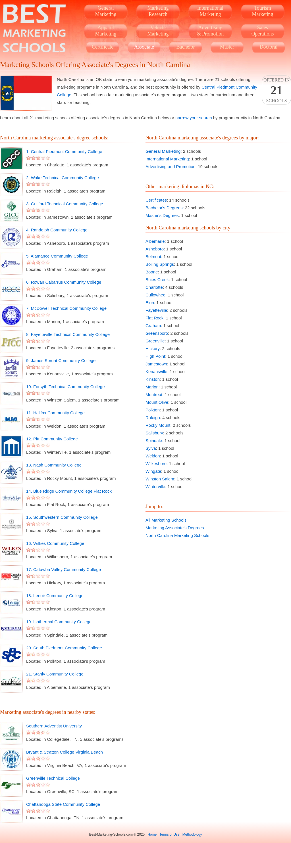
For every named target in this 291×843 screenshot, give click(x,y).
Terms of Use (169, 834)
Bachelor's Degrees (164, 207)
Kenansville (156, 371)
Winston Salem (160, 478)
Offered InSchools (276, 90)
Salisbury (154, 432)
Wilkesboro (156, 463)
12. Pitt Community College (52, 438)
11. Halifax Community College (55, 412)
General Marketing (163, 151)
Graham (153, 325)
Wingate (153, 471)
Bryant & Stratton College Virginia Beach (64, 752)
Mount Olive (157, 402)
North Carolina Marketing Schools (177, 535)
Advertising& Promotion (210, 31)
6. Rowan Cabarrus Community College (63, 282)
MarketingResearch (158, 11)
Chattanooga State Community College (63, 804)
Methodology (192, 834)
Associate (144, 47)
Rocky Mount (158, 425)
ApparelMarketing (106, 31)
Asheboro (155, 248)
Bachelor (185, 47)
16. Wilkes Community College (55, 543)
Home (152, 834)
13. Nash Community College (54, 465)
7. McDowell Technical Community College (66, 308)
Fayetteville (156, 310)
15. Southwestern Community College (62, 517)
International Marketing (167, 158)
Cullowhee (155, 294)
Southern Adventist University (54, 725)
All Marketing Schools (166, 520)
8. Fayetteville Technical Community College (68, 334)
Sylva (151, 448)
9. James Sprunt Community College (60, 360)
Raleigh (153, 417)
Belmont (153, 256)
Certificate (102, 47)
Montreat (154, 394)
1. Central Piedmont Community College (64, 151)
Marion (152, 386)
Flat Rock (154, 317)
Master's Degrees (162, 215)
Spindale (154, 440)
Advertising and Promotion (171, 166)
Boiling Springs (160, 264)
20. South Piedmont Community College (64, 647)
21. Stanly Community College (55, 674)
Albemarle (155, 241)
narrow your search (193, 117)
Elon (150, 302)
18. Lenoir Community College (55, 595)
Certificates (156, 200)
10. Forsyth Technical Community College (65, 386)
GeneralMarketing (106, 11)
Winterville (155, 486)
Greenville (155, 340)
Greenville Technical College (53, 778)
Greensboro (157, 333)
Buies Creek (157, 279)
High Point (155, 356)
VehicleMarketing (158, 31)
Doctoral (269, 47)
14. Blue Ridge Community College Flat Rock (69, 491)
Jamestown (156, 363)
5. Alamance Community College (57, 256)
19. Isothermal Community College (59, 621)
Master (227, 47)
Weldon (153, 455)
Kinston (153, 379)
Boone (152, 271)
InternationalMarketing (210, 11)
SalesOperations (262, 31)
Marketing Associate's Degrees (175, 527)
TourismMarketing (262, 11)
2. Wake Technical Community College (62, 177)
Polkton (153, 409)
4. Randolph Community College (57, 229)
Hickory (153, 348)
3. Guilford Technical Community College (64, 203)
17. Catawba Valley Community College (63, 569)
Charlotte (154, 287)
